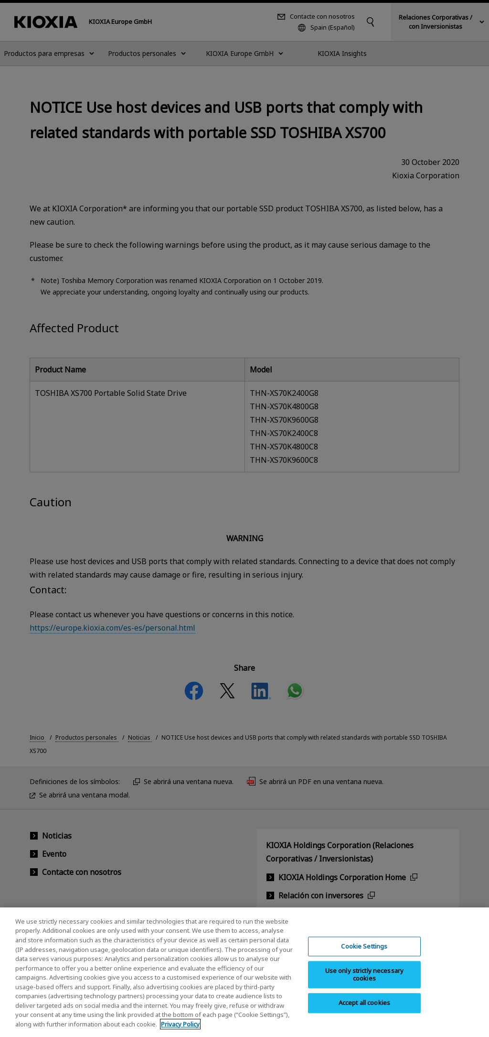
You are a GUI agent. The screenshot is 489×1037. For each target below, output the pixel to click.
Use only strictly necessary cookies (364, 982)
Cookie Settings (364, 954)
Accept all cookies (364, 1010)
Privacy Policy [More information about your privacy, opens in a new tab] (180, 1031)
